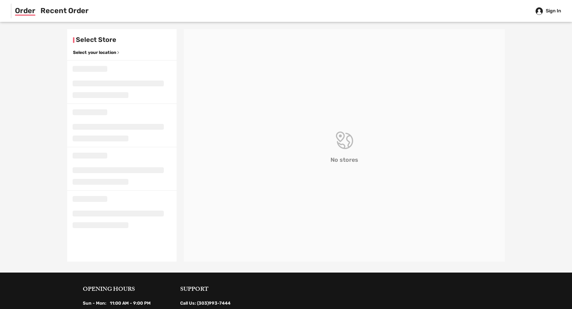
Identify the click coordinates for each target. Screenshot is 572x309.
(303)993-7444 (214, 303)
